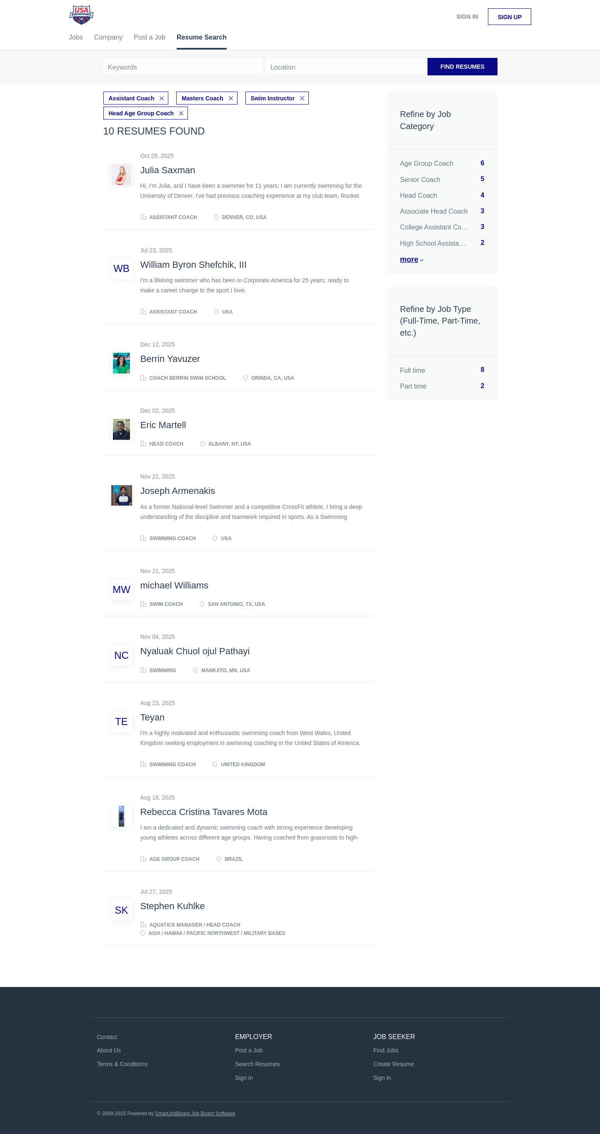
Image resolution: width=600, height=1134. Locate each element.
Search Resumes (257, 1064)
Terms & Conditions (122, 1064)
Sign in (467, 16)
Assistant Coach (132, 98)
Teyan (152, 717)
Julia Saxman (167, 170)
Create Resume (393, 1064)
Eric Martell (163, 425)
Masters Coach (202, 98)
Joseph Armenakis (177, 491)
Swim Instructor (273, 98)
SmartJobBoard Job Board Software (195, 1114)
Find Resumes (462, 66)
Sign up (510, 17)
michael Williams (174, 585)
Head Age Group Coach (141, 113)
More (409, 259)
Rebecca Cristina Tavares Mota (204, 812)
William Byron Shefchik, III (193, 264)
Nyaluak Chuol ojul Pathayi (195, 651)
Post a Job (248, 1050)
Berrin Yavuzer (170, 359)
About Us (109, 1050)
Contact (107, 1037)
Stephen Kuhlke (172, 906)
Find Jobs (386, 1050)
